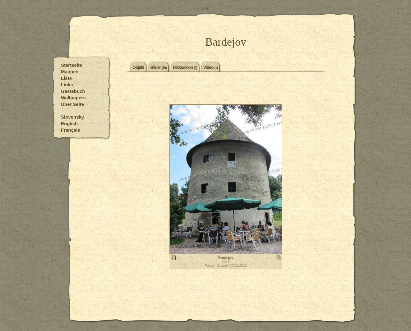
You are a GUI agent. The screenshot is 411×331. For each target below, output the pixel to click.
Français (70, 130)
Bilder (158, 67)
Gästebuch (73, 91)
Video (210, 67)
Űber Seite (72, 104)
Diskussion (185, 67)
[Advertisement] (225, 88)
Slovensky (72, 117)
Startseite (71, 65)
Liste (66, 78)
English (69, 123)
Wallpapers (73, 97)
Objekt (138, 67)
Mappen (70, 71)
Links (67, 84)
